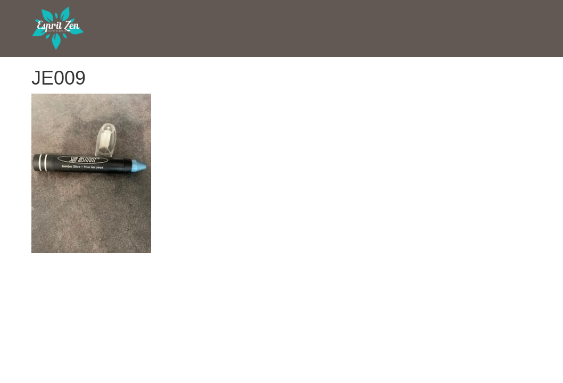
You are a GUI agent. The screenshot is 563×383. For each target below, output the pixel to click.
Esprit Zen (58, 28)
